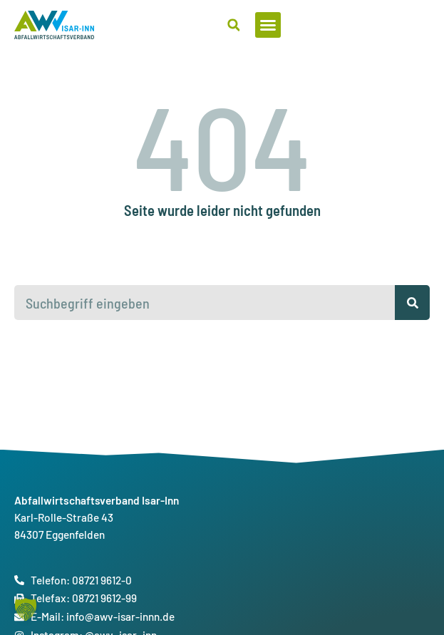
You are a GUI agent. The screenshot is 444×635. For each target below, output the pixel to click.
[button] (417, 25)
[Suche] (412, 302)
